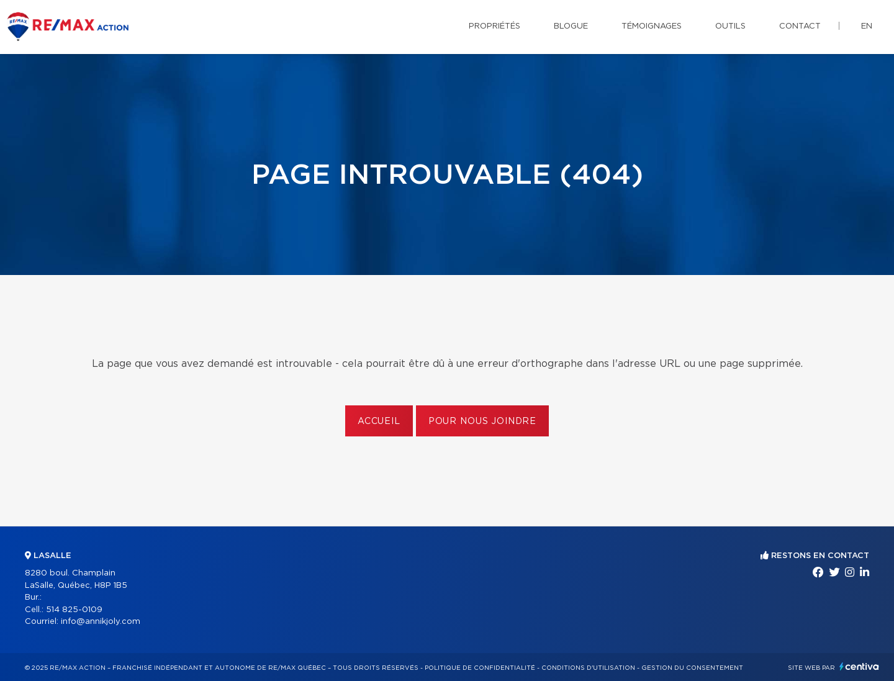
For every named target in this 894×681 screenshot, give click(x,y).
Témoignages (651, 26)
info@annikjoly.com (100, 622)
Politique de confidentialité (480, 668)
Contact (800, 26)
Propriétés (494, 26)
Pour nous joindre (482, 421)
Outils (730, 26)
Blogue (571, 26)
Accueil (379, 421)
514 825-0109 (74, 610)
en (866, 26)
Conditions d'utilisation (588, 668)
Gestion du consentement (692, 668)
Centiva (859, 666)
